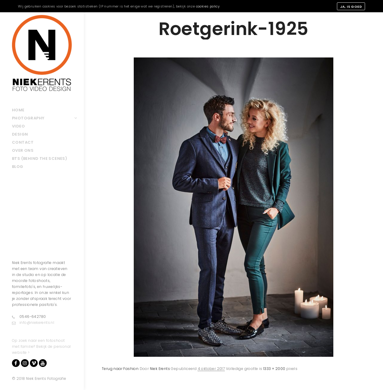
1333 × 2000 (274, 368)
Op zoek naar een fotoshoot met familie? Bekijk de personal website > (41, 346)
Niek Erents (160, 368)
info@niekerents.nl (33, 323)
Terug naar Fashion (120, 368)
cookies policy (208, 6)
